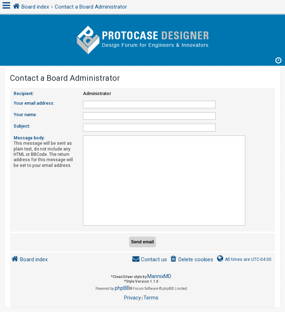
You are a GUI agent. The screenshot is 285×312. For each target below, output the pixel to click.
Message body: (29, 137)
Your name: (25, 114)
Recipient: (24, 93)
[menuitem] (191, 259)
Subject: (22, 126)
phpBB (122, 288)
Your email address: (34, 103)
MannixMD (159, 276)
